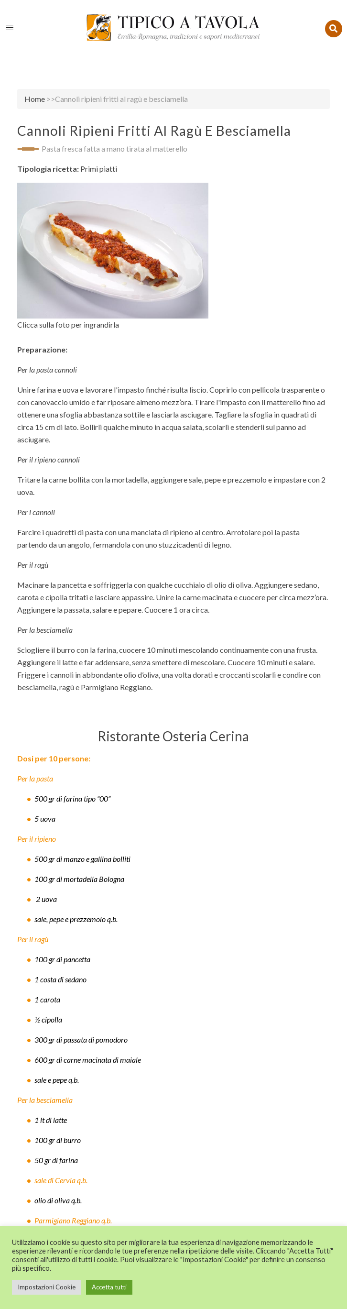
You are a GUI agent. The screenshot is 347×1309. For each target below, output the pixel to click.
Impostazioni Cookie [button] (47, 1287)
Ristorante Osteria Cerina (173, 736)
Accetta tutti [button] (109, 1287)
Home (34, 98)
